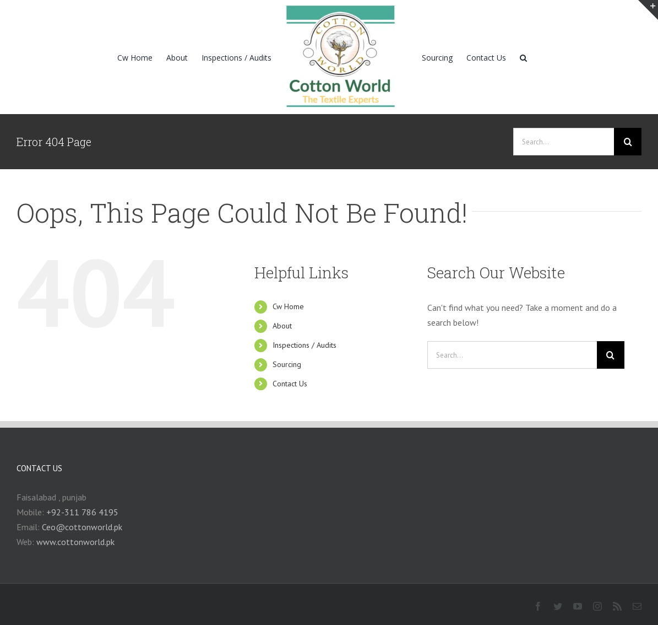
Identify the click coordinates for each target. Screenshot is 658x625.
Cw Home (288, 306)
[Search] (523, 57)
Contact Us (290, 384)
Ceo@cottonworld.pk (82, 526)
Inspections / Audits (304, 345)
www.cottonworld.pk (75, 541)
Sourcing (287, 364)
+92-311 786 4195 (82, 512)
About (282, 326)
